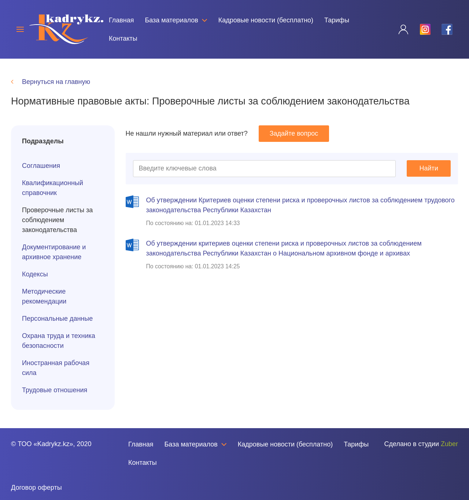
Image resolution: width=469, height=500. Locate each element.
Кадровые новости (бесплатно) (265, 20)
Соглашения (41, 165)
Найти (429, 168)
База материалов (176, 20)
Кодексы (35, 274)
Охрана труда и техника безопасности (58, 340)
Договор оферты (36, 487)
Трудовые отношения (54, 390)
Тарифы (336, 20)
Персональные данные (57, 318)
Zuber (449, 444)
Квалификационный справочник (52, 187)
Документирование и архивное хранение (54, 252)
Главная (121, 20)
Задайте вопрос (294, 133)
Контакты (123, 38)
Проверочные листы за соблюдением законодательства (57, 220)
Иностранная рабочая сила (55, 367)
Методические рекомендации (44, 296)
